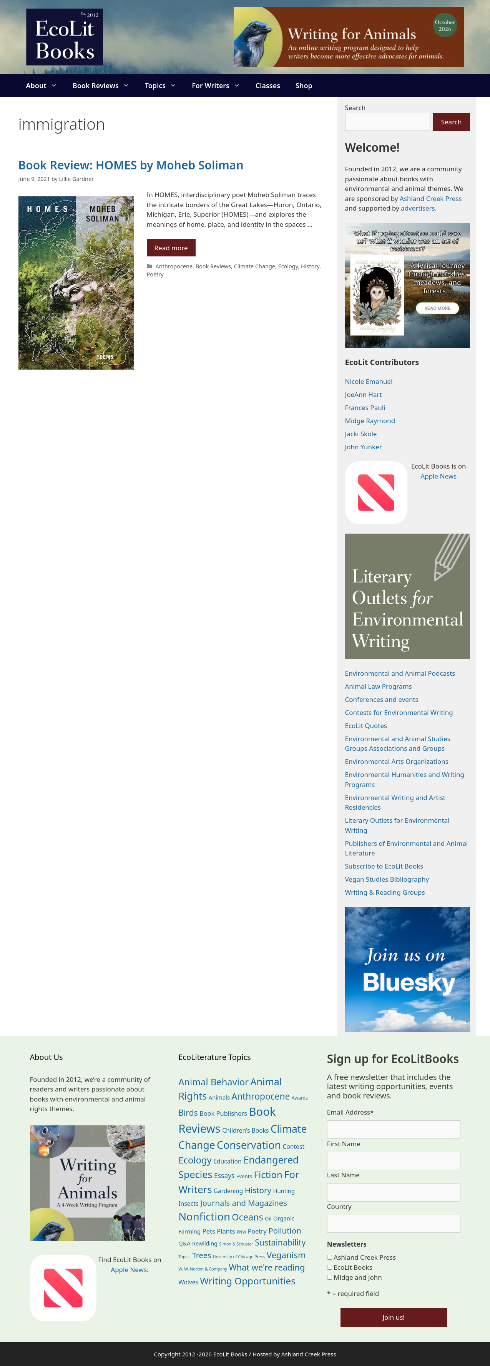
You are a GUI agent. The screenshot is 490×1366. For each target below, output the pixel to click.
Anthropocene (174, 266)
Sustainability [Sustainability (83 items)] (280, 1242)
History (310, 266)
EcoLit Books (353, 1267)
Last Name (343, 1174)
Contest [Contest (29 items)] (293, 1146)
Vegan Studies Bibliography (387, 879)
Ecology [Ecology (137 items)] (195, 1160)
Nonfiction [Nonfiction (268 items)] (204, 1216)
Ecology (288, 266)
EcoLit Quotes (366, 725)
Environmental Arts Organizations (397, 761)
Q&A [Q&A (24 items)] (184, 1243)
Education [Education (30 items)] (227, 1161)
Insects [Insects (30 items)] (188, 1203)
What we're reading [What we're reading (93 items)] (267, 1267)
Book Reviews (105, 85)
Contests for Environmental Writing (399, 712)
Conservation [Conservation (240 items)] (249, 1145)
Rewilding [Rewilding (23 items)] (205, 1243)
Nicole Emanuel (369, 381)
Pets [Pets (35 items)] (208, 1231)
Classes (268, 85)
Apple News (438, 476)
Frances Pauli (365, 407)
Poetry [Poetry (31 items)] (257, 1231)
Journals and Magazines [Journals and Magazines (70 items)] (243, 1202)
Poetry (155, 274)
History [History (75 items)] (258, 1190)
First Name (343, 1143)
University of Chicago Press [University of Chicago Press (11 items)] (239, 1256)
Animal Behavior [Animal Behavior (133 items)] (213, 1082)
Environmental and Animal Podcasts (400, 673)
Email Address (350, 1112)
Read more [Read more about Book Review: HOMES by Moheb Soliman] (171, 247)
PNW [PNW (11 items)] (241, 1232)
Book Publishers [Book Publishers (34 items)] (223, 1113)
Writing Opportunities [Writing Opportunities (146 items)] (248, 1280)
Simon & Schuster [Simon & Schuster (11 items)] (236, 1244)
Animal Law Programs (378, 686)
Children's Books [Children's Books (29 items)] (245, 1130)
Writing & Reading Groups (385, 892)
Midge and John (358, 1277)
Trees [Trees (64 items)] (201, 1255)
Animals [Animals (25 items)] (219, 1097)
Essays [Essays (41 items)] (224, 1175)
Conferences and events (382, 699)
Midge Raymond (370, 420)
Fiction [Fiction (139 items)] (268, 1174)
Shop (304, 85)
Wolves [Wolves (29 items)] (188, 1282)
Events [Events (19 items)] (244, 1176)
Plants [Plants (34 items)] (226, 1231)
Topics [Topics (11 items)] (184, 1256)
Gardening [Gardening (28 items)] (228, 1191)
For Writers (220, 85)
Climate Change (254, 266)
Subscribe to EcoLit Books (384, 866)
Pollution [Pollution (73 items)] (284, 1230)
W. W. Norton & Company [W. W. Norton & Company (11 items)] (202, 1269)
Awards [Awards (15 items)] (300, 1098)
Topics (164, 85)
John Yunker (363, 446)
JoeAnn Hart (363, 394)
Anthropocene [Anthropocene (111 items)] (260, 1096)
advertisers (418, 208)
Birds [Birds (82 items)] (188, 1112)
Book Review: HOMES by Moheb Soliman (131, 165)
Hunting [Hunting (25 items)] (284, 1191)
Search (355, 107)
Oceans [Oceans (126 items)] (247, 1217)
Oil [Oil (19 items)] (268, 1218)
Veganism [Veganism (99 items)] (286, 1255)
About (45, 85)
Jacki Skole (361, 433)
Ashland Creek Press (431, 198)
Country (339, 1206)
